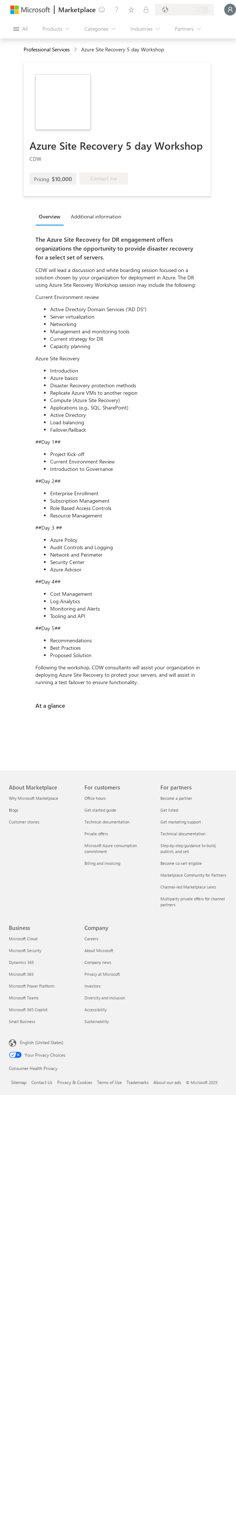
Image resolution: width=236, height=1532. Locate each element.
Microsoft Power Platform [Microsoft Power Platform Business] (31, 986)
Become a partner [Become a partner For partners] (176, 798)
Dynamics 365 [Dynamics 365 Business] (21, 962)
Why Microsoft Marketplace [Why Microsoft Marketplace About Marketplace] (33, 798)
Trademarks (137, 1082)
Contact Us (41, 1082)
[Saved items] (131, 9)
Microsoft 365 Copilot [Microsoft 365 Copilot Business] (28, 1009)
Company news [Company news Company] (97, 962)
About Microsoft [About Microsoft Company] (98, 950)
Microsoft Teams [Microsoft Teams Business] (24, 998)
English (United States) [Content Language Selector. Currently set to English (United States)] (41, 1042)
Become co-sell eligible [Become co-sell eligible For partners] (181, 863)
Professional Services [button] (47, 49)
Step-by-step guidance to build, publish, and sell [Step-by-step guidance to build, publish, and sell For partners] (188, 848)
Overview (49, 216)
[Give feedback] (102, 9)
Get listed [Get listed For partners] (169, 810)
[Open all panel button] (20, 28)
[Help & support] (116, 9)
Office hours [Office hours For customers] (95, 798)
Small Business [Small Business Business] (22, 1021)
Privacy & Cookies (74, 1082)
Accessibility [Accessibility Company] (95, 1009)
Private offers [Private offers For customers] (96, 833)
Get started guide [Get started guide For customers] (100, 810)
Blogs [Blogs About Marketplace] (13, 810)
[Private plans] (146, 9)
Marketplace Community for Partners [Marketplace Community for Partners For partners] (193, 875)
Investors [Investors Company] (92, 986)
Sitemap (19, 1082)
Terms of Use (109, 1082)
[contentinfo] (76, 49)
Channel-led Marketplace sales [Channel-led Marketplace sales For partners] (188, 887)
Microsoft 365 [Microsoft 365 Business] (21, 974)
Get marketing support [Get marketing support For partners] (180, 822)
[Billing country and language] (184, 10)
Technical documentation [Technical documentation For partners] (182, 833)
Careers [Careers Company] (91, 938)
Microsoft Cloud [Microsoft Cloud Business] (23, 938)
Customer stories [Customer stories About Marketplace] (24, 822)
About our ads (167, 1082)
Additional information (96, 216)
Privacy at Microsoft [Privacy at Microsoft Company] (102, 974)
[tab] (51, 216)
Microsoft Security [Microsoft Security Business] (25, 950)
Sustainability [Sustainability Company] (96, 1021)
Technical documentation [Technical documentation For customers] (106, 822)
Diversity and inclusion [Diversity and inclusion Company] (104, 998)
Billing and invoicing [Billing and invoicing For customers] (102, 863)
